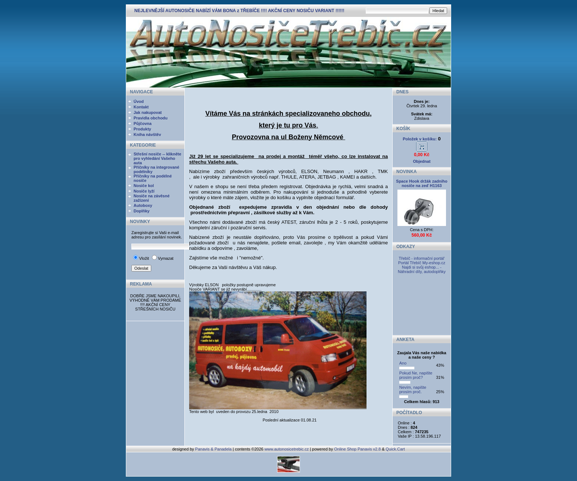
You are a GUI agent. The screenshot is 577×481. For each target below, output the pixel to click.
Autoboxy (143, 205)
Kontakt (141, 107)
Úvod (139, 101)
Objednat (422, 161)
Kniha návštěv (147, 134)
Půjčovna (143, 123)
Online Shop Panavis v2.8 (357, 449)
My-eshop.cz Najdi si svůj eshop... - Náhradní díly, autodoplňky (422, 267)
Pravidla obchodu (150, 118)
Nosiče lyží (144, 191)
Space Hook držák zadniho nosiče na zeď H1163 (421, 183)
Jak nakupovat (148, 112)
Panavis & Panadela (214, 449)
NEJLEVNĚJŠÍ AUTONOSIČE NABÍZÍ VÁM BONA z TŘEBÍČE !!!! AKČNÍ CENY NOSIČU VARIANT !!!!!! (239, 10)
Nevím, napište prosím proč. (412, 389)
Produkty (142, 129)
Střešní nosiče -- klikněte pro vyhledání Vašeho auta (157, 158)
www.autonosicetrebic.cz (287, 449)
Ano (403, 363)
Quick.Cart (395, 449)
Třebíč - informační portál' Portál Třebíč (421, 260)
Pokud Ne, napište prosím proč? (415, 375)
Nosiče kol (144, 185)
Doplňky (141, 211)
